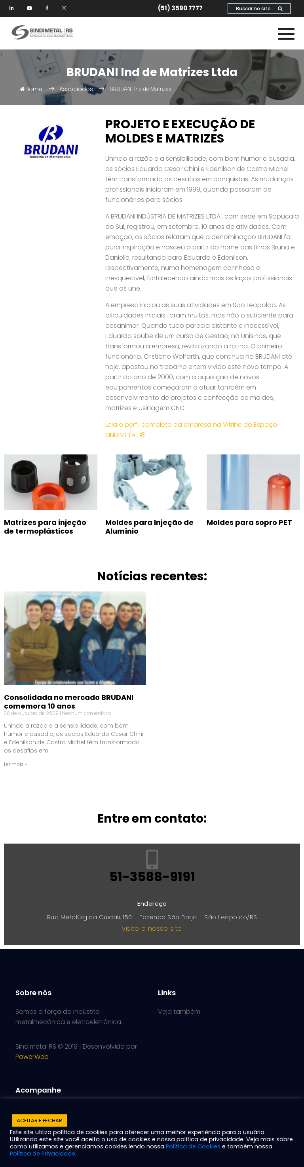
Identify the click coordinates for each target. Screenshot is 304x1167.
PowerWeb (32, 1056)
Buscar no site (259, 8)
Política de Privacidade (42, 1153)
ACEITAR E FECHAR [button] (39, 1120)
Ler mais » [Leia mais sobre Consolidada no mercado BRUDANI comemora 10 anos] (15, 764)
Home (31, 89)
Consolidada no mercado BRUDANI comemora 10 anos (68, 701)
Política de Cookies (193, 1146)
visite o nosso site (152, 928)
